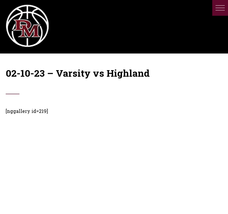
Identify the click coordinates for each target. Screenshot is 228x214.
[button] (220, 8)
